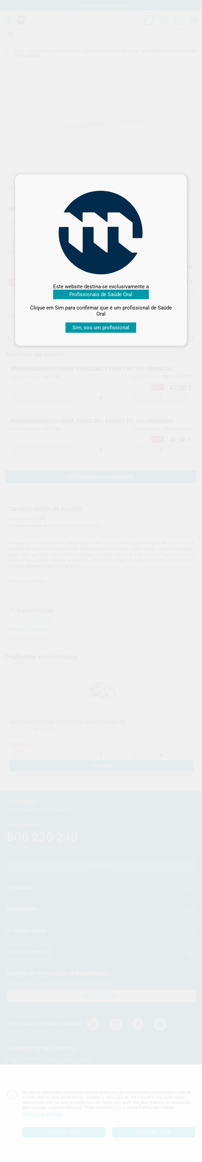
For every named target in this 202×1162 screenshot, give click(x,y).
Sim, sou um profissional (100, 328)
